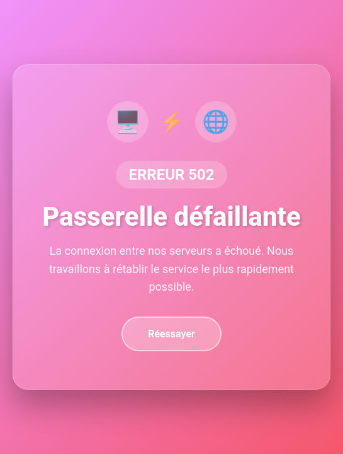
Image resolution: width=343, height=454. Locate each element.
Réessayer (171, 334)
